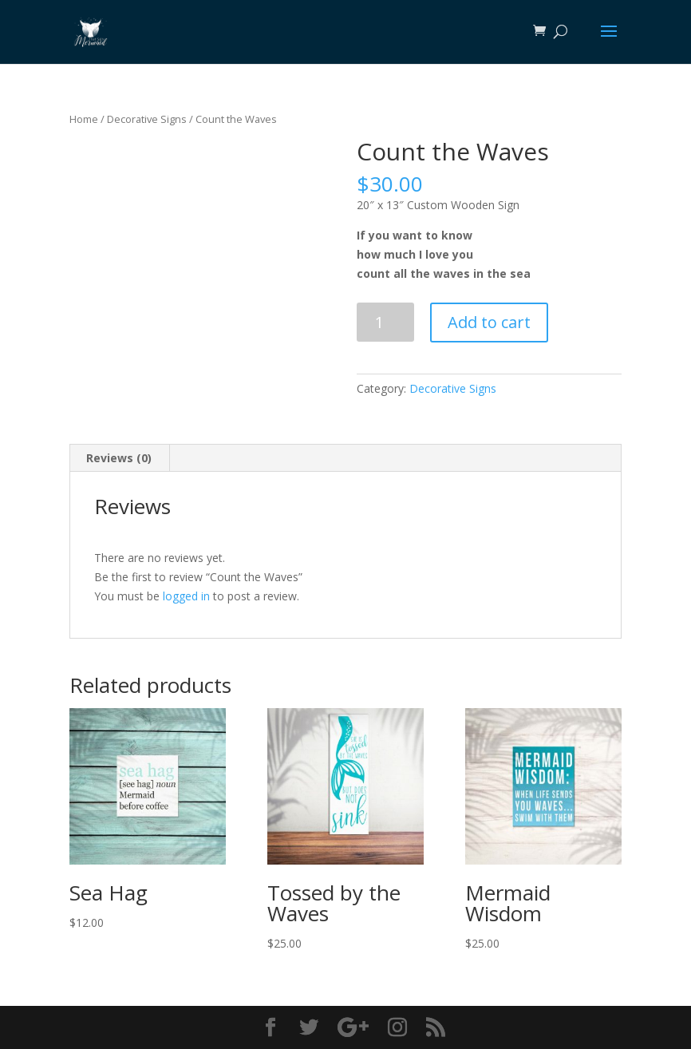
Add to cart (489, 322)
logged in (186, 596)
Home (83, 119)
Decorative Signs (147, 119)
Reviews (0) (119, 457)
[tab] (119, 458)
